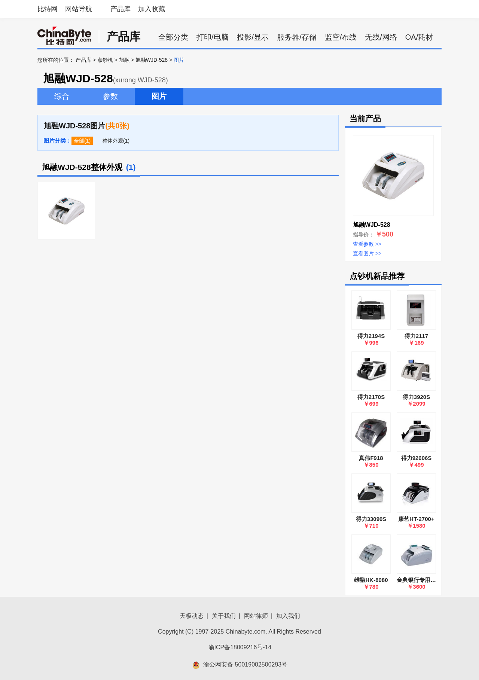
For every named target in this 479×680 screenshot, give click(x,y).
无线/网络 (381, 37)
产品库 (120, 9)
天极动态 (192, 616)
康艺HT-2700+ (416, 519)
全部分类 (173, 37)
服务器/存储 (297, 37)
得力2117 (416, 336)
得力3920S (416, 397)
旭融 (124, 60)
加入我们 (288, 616)
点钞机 (105, 60)
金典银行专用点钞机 (422, 580)
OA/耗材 (419, 37)
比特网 (47, 9)
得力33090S (371, 519)
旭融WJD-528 (151, 60)
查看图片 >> (367, 253)
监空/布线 (341, 37)
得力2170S (371, 397)
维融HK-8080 (371, 580)
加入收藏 (151, 9)
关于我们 (224, 616)
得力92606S (416, 458)
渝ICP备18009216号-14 (240, 647)
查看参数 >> (367, 244)
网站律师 (256, 616)
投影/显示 (253, 37)
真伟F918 (371, 458)
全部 (79, 141)
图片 (159, 96)
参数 (110, 96)
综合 (61, 96)
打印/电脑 (212, 37)
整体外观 (112, 141)
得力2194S (371, 336)
